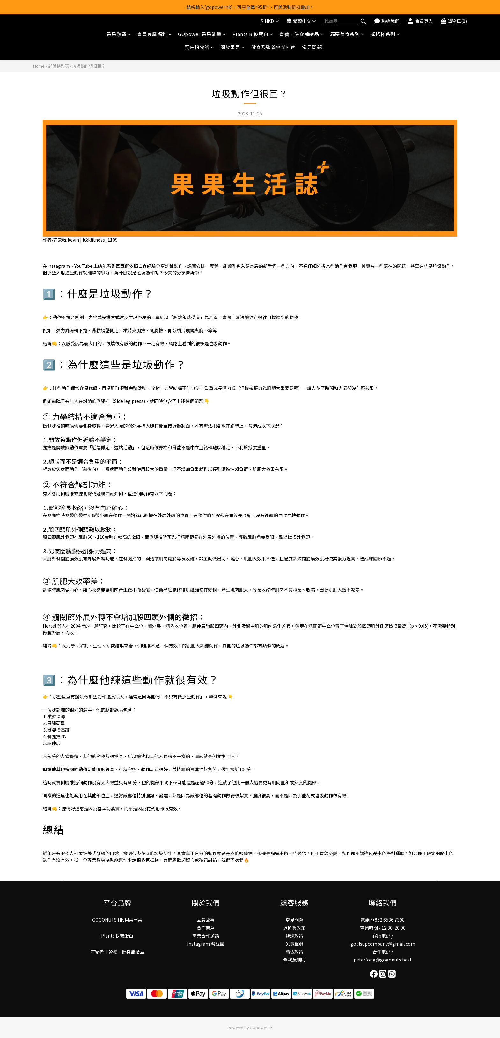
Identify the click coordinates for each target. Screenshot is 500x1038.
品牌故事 (206, 920)
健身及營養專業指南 (273, 47)
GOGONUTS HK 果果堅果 (117, 920)
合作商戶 (206, 928)
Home (39, 66)
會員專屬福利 (154, 34)
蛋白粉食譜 (199, 47)
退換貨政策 (294, 928)
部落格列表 (58, 66)
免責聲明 (294, 943)
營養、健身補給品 (301, 34)
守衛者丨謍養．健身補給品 (117, 951)
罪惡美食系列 (347, 34)
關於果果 (232, 47)
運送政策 (294, 935)
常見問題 (312, 47)
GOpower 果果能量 (202, 34)
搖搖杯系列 (385, 34)
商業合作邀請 (205, 935)
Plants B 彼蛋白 (252, 34)
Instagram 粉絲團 (205, 943)
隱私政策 (294, 951)
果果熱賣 (119, 34)
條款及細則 (294, 959)
